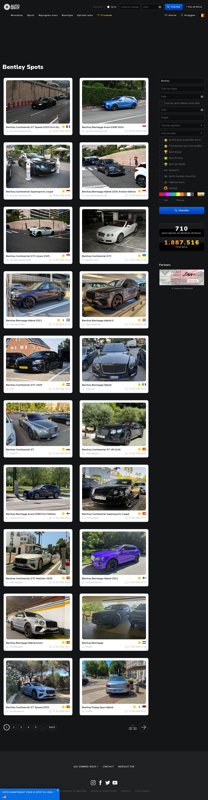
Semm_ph (90, 388)
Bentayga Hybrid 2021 (29, 320)
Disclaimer (142, 791)
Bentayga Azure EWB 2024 (108, 127)
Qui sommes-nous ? (86, 766)
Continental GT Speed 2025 (32, 707)
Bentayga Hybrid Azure (29, 643)
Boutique (67, 15)
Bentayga (97, 643)
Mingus (89, 646)
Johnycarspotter (17, 324)
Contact (108, 766)
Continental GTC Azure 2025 (33, 256)
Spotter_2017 (92, 260)
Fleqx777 (14, 453)
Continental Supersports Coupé (34, 191)
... (43, 727)
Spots (113, 7)
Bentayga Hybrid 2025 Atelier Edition (114, 191)
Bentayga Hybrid (101, 385)
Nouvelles (98, 7)
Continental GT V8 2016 (106, 449)
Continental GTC (102, 256)
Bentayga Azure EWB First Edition (36, 514)
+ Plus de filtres (194, 6)
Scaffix (89, 711)
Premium (104, 15)
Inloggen (188, 15)
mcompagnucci (17, 711)
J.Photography (92, 453)
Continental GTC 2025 (29, 385)
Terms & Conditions (104, 791)
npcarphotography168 (20, 131)
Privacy (126, 791)
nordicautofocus (17, 517)
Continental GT (25, 449)
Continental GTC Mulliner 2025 (34, 578)
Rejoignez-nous (48, 15)
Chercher (173, 6)
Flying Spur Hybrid (102, 707)
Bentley (10, 127)
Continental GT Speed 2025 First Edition (40, 127)
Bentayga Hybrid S (103, 320)
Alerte (170, 15)
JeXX (12, 388)
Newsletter (126, 766)
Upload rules (85, 15)
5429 (52, 727)
